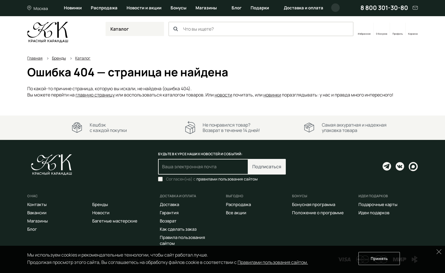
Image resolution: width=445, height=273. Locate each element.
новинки (272, 95)
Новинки (73, 8)
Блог (237, 8)
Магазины (206, 8)
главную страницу (95, 95)
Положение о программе (318, 213)
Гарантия (169, 213)
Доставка (169, 204)
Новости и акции (144, 8)
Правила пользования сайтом (182, 240)
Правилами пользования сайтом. (273, 262)
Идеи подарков (373, 213)
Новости (101, 213)
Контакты (37, 204)
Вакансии (37, 213)
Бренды (100, 204)
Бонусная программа (313, 204)
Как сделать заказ (178, 229)
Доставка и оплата (303, 8)
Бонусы (178, 8)
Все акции (236, 213)
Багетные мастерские (114, 221)
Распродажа (104, 8)
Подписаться (266, 166)
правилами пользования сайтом (227, 179)
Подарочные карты (377, 204)
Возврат (168, 221)
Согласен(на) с (212, 179)
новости (223, 95)
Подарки (260, 8)
